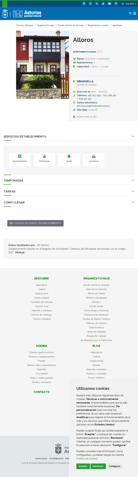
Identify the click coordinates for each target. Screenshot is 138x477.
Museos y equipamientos (42, 356)
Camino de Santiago (41, 314)
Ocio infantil (42, 373)
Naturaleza (41, 285)
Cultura (41, 289)
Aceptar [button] (83, 466)
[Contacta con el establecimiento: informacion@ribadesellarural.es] (35, 223)
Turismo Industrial (42, 319)
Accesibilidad (56, 458)
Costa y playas (41, 297)
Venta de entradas (96, 331)
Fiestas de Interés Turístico (96, 319)
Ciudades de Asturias (42, 302)
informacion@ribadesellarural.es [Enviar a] (93, 106)
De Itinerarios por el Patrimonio (96, 340)
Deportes (41, 369)
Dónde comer (96, 306)
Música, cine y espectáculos (41, 365)
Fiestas (41, 361)
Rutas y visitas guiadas (41, 378)
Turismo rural (41, 306)
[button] (131, 3)
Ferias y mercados (41, 382)
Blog (96, 345)
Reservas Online (96, 293)
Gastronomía (41, 293)
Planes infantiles (96, 378)
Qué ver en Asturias (96, 289)
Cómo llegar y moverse (96, 310)
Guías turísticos (96, 327)
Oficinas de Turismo (96, 323)
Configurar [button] (115, 466)
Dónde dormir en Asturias (96, 285)
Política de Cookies (87, 458)
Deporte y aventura (41, 310)
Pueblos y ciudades (96, 373)
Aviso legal (41, 458)
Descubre (41, 278)
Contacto (42, 392)
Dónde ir (96, 302)
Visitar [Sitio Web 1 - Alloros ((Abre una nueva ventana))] (93, 110)
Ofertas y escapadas (96, 297)
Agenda (41, 345)
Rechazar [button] (98, 466)
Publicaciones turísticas (96, 314)
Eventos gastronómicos (42, 352)
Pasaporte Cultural (96, 336)
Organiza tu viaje (96, 278)
